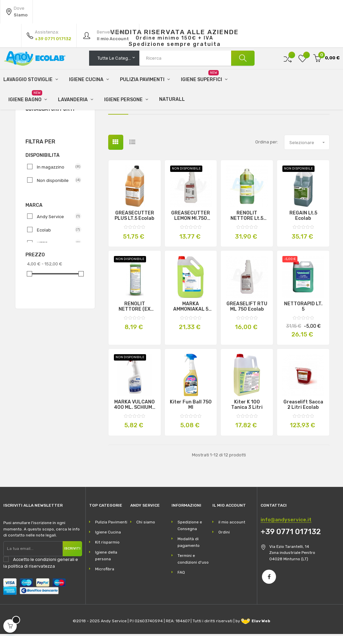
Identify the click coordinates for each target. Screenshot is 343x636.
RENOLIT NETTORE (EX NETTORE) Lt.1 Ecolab (135, 309)
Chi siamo (145, 524)
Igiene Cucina (108, 534)
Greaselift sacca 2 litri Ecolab (303, 406)
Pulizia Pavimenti (111, 524)
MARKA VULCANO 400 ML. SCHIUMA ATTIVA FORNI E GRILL (134, 406)
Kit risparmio (107, 544)
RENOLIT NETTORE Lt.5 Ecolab (246, 218)
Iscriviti (72, 551)
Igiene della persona (106, 557)
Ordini (224, 534)
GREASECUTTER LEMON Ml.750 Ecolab (190, 218)
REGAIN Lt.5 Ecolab (303, 218)
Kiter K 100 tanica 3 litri (247, 406)
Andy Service (56, 218)
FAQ (181, 574)
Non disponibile (56, 182)
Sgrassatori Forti (49, 111)
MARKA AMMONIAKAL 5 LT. (190, 309)
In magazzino (56, 169)
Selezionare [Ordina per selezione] (309, 144)
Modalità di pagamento (189, 544)
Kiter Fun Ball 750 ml (191, 406)
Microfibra (104, 571)
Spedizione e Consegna (190, 527)
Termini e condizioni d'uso (193, 561)
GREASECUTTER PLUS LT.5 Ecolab (134, 218)
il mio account (231, 524)
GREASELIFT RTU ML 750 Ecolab (246, 309)
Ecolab (56, 232)
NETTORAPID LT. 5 (303, 309)
